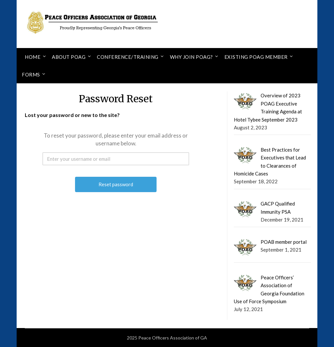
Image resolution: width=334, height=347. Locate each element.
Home (32, 57)
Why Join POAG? (191, 57)
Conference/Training (128, 57)
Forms (31, 74)
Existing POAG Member (256, 57)
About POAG (68, 57)
